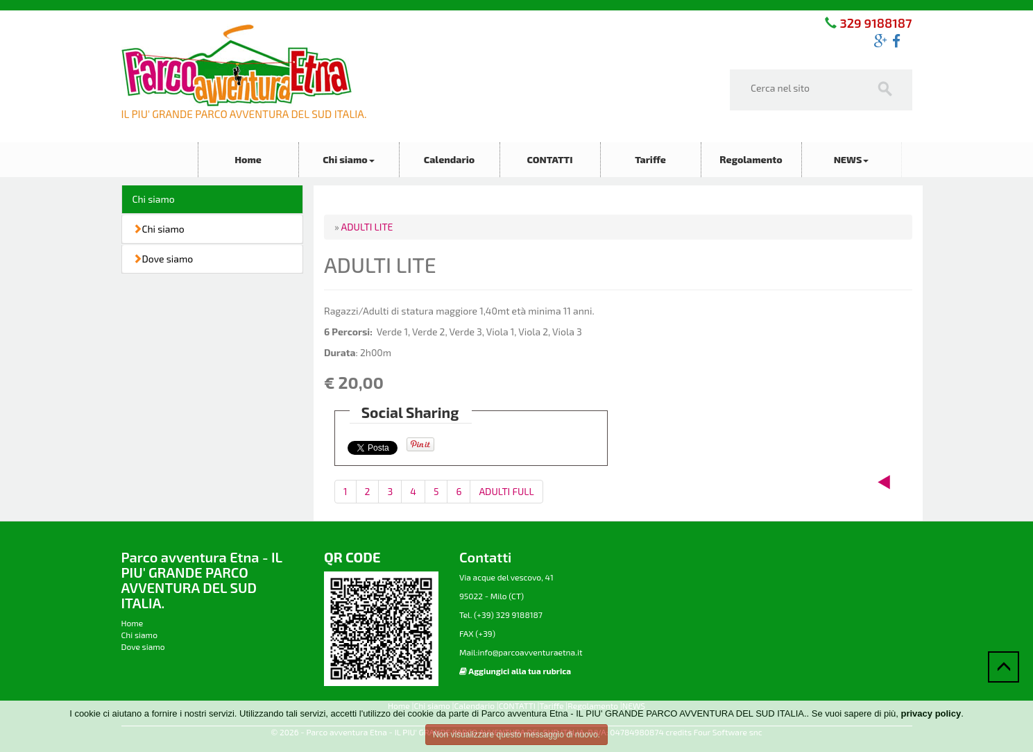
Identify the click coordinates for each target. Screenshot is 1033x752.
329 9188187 (874, 23)
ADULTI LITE (367, 227)
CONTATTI (549, 159)
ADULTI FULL (506, 491)
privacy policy (930, 713)
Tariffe (650, 159)
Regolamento (750, 159)
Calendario (449, 159)
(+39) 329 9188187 (507, 614)
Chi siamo (349, 159)
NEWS (851, 159)
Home (248, 159)
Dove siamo (163, 259)
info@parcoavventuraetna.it (529, 652)
